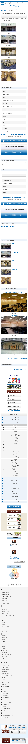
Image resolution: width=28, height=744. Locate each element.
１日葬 (3, 622)
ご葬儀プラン (4, 609)
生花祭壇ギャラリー (6, 603)
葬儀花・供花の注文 (15, 478)
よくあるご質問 (5, 667)
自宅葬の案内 (15, 493)
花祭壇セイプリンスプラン (15, 432)
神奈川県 (3, 639)
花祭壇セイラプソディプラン (15, 435)
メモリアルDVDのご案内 (15, 501)
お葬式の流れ (5, 650)
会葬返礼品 (15, 499)
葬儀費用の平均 (5, 671)
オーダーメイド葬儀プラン (15, 483)
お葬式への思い (5, 598)
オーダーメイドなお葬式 (6, 596)
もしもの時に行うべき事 (6, 654)
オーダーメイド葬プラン (6, 611)
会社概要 (3, 677)
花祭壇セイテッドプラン (15, 457)
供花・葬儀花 (4, 628)
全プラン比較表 (15, 427)
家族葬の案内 (15, 491)
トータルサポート (5, 660)
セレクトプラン (5, 613)
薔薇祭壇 (15, 471)
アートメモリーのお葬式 (7, 589)
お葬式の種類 (4, 652)
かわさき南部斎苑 (14, 315)
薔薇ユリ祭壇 (15, 473)
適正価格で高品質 (5, 592)
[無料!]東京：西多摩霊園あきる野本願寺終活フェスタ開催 (16, 547)
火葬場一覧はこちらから (21, 369)
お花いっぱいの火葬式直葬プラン (15, 466)
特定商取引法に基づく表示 (8, 715)
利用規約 (4, 710)
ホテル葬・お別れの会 (15, 485)
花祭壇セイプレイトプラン (15, 450)
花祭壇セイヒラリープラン (15, 447)
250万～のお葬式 (15, 422)
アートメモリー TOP (5, 9)
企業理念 (3, 679)
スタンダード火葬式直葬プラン (15, 469)
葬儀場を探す (5, 633)
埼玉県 (3, 643)
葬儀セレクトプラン (15, 480)
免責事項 (4, 712)
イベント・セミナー (6, 691)
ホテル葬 (3, 617)
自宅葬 (3, 620)
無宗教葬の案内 (15, 496)
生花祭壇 (15, 425)
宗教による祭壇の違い (6, 669)
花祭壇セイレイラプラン (15, 441)
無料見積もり (5, 693)
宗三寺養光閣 (14, 337)
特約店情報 (4, 684)
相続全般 (3, 658)
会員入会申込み (6, 704)
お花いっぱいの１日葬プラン (15, 463)
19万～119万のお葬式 (15, 417)
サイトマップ (5, 717)
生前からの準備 (6, 686)
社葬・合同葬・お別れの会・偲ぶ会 (8, 615)
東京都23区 (4, 635)
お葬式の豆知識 (5, 664)
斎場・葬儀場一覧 (5, 682)
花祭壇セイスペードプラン (15, 454)
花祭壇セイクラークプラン (15, 460)
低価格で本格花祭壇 (6, 594)
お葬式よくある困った (6, 665)
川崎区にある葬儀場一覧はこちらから (18, 358)
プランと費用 (5, 605)
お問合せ (4, 706)
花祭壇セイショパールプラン (15, 438)
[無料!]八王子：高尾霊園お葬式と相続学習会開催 (14, 557)
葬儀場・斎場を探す (13, 9)
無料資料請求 (5, 695)
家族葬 (3, 618)
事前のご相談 (4, 656)
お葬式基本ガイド (6, 662)
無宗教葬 (3, 624)
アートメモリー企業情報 (7, 675)
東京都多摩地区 (5, 637)
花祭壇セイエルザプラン (15, 444)
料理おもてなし (5, 631)
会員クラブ (5, 688)
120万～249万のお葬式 (14, 419)
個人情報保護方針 (6, 708)
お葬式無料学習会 (5, 673)
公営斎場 (3, 646)
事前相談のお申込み (6, 699)
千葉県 (3, 641)
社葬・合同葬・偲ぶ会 (15, 488)
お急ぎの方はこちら (6, 697)
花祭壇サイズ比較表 (15, 429)
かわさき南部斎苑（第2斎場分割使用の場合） (14, 292)
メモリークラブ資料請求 (7, 702)
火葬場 (3, 648)
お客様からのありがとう (6, 600)
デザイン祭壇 (15, 475)
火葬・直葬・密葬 (5, 626)
